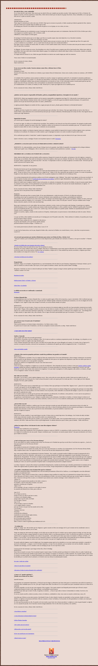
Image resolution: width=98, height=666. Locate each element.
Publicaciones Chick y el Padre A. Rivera (25, 280)
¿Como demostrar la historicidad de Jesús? (25, 616)
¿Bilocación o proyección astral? (22, 629)
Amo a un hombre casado (20, 349)
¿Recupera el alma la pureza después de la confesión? (28, 570)
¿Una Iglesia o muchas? (20, 611)
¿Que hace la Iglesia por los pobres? (23, 257)
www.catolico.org (51, 656)
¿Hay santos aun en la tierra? (21, 624)
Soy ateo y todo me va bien (21, 561)
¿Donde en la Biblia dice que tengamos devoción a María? (29, 245)
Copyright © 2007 (51, 657)
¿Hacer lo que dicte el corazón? (22, 565)
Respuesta (16, 292)
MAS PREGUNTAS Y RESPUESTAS (49, 641)
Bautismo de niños (19, 275)
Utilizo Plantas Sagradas (20, 620)
